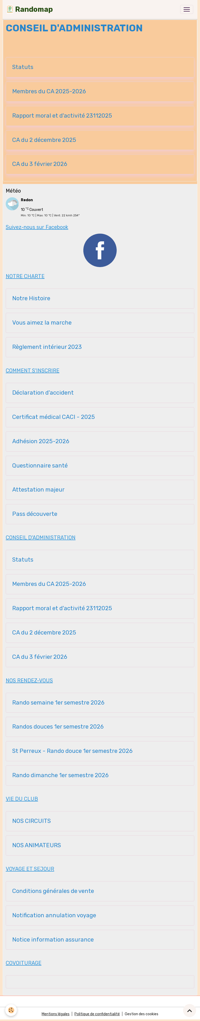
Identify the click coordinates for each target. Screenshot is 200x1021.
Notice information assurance (53, 939)
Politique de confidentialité (97, 1014)
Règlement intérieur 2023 (47, 347)
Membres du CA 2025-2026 (49, 91)
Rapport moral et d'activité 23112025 (62, 115)
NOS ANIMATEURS (36, 845)
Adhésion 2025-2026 (40, 441)
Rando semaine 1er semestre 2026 (58, 702)
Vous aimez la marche (42, 322)
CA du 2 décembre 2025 (44, 140)
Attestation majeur (38, 489)
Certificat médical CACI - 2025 (53, 417)
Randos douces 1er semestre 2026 (58, 726)
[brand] (30, 9)
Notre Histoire (31, 298)
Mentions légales (56, 1014)
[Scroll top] (189, 1010)
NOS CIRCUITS (31, 821)
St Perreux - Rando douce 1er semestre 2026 (72, 751)
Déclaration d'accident (43, 392)
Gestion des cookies (141, 1014)
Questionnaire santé (40, 465)
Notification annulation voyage (54, 915)
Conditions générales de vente (53, 891)
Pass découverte (34, 514)
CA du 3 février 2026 (39, 164)
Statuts (22, 67)
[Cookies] (11, 1010)
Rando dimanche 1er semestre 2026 (60, 775)
